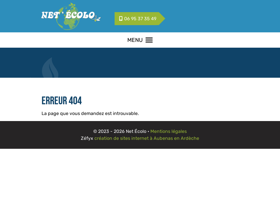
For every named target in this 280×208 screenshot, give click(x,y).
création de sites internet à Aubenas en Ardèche (146, 138)
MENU (140, 40)
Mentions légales (168, 131)
